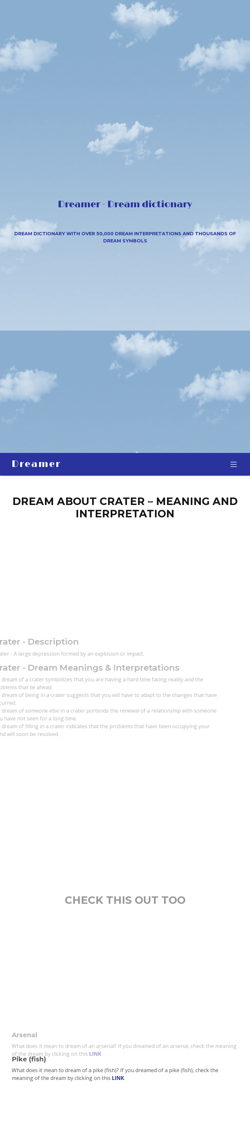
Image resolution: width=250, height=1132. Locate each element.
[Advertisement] (125, 570)
